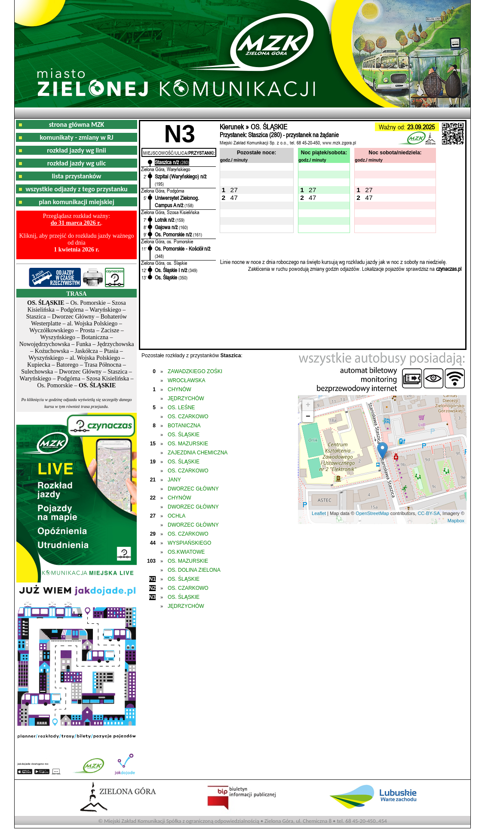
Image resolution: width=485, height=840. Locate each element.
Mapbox (456, 520)
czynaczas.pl (448, 268)
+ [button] (308, 405)
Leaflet (319, 513)
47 (234, 197)
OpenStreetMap (372, 513)
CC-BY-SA (428, 513)
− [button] (308, 416)
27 (234, 189)
